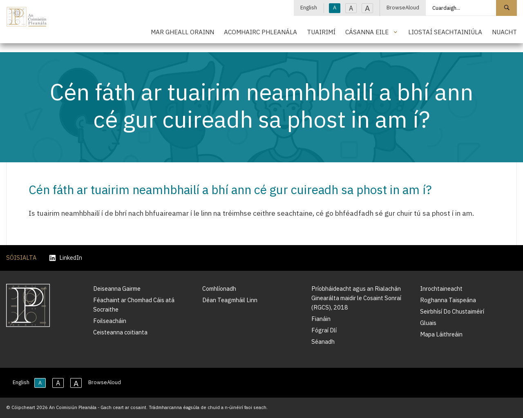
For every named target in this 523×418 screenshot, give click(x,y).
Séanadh (323, 341)
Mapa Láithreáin (441, 334)
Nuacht (504, 32)
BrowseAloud (403, 7)
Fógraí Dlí (324, 330)
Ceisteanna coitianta (120, 332)
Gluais (428, 323)
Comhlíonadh (219, 288)
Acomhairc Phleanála (260, 32)
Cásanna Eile (367, 32)
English (308, 7)
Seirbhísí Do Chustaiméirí (452, 311)
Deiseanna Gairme (117, 288)
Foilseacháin (109, 321)
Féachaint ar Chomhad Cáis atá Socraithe (133, 304)
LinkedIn (65, 258)
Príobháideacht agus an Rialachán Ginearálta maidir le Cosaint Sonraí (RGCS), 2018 (356, 298)
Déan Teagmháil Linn (229, 300)
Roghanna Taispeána (448, 300)
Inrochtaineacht (441, 288)
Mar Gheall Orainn (182, 32)
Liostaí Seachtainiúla (445, 32)
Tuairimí (321, 32)
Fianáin (321, 319)
